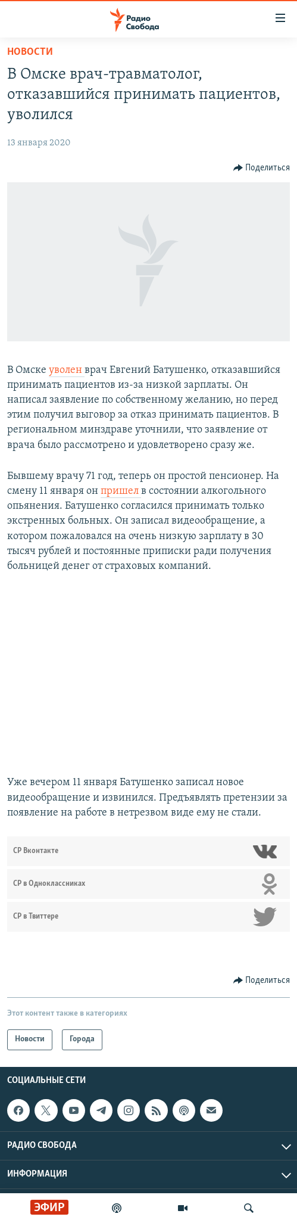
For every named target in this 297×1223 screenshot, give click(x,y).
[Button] (261, 168)
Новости (30, 52)
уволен (67, 370)
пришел (121, 491)
